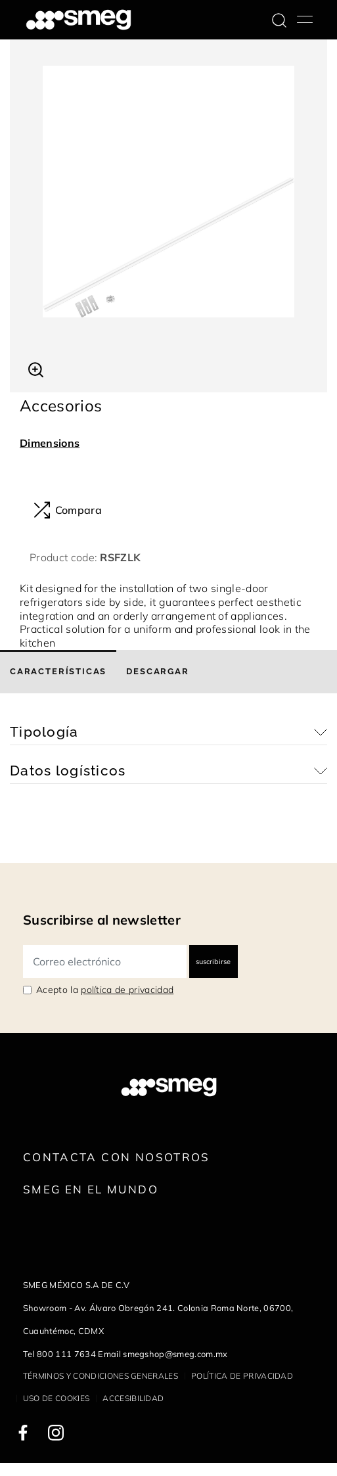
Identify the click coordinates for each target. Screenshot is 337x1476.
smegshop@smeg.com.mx (175, 1354)
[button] (35, 368)
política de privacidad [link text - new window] (127, 990)
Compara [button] (68, 510)
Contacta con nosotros (116, 1157)
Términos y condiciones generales (100, 1376)
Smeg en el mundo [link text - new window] (90, 1189)
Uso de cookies (56, 1398)
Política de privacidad (242, 1376)
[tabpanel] (168, 191)
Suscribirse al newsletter (102, 919)
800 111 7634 (66, 1354)
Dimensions (49, 443)
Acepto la (104, 990)
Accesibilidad (133, 1398)
